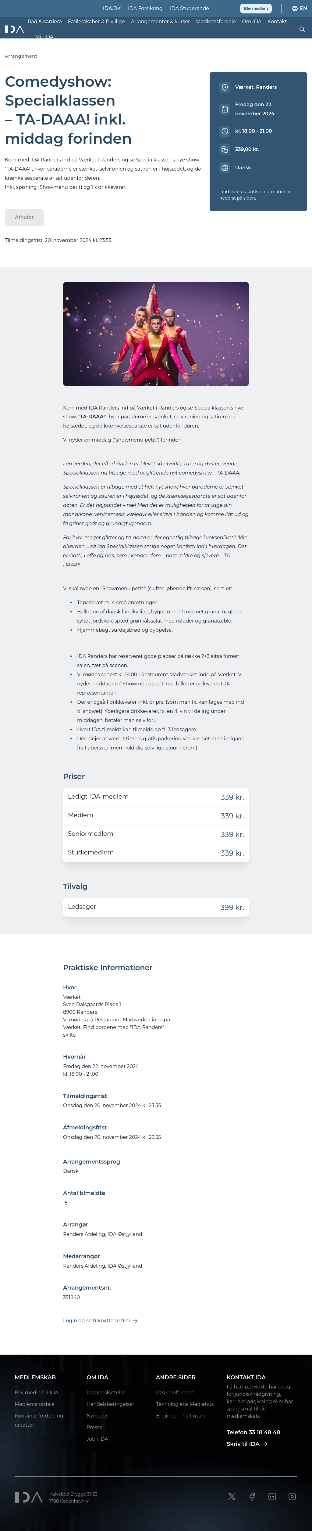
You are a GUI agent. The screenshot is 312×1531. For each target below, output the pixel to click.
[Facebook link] (252, 1496)
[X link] (232, 1496)
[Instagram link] (292, 1496)
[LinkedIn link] (272, 1496)
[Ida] (15, 29)
